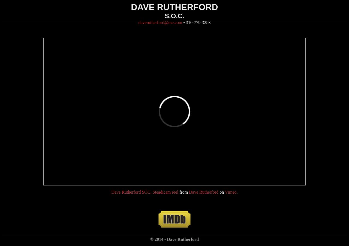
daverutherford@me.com (160, 22)
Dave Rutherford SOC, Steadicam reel (144, 192)
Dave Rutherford (203, 192)
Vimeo (231, 192)
